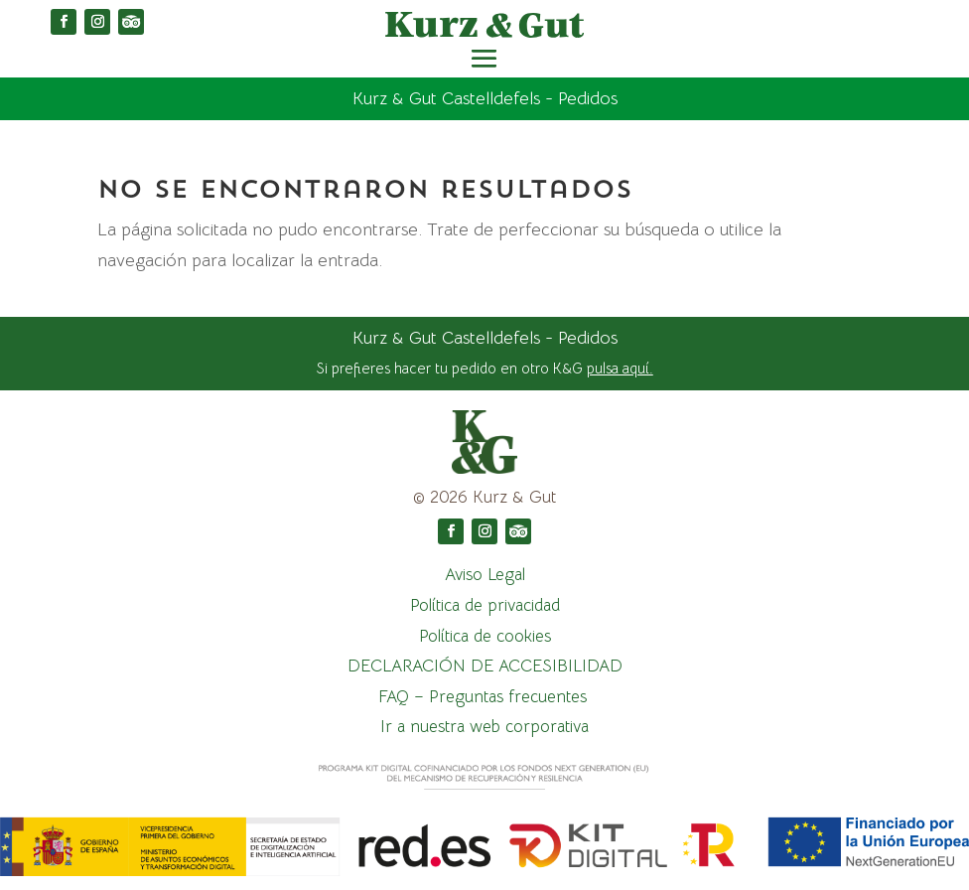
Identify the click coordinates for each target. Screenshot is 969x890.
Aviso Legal (485, 574)
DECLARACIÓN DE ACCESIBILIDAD (485, 666)
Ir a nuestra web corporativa (484, 726)
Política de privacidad (485, 605)
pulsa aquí (618, 368)
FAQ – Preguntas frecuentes (485, 696)
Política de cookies (485, 636)
